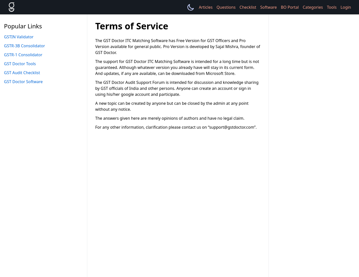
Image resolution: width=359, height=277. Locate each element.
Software (268, 7)
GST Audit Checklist (22, 72)
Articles (205, 7)
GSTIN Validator (18, 37)
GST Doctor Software (23, 81)
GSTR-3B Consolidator (24, 46)
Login (346, 7)
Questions (226, 7)
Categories (313, 7)
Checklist (248, 7)
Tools (332, 7)
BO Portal (290, 7)
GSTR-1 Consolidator (23, 54)
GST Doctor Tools (20, 63)
